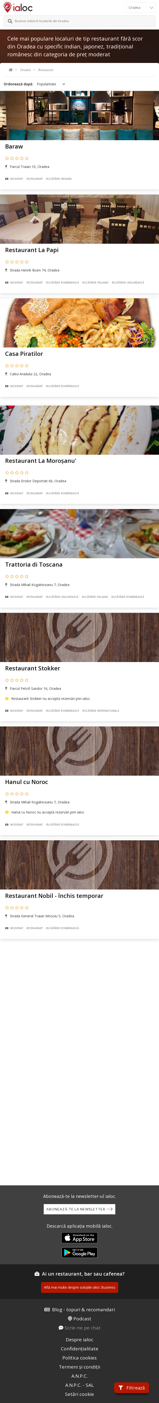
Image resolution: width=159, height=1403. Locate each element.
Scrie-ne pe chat (83, 1328)
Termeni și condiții (79, 1367)
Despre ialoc (79, 1339)
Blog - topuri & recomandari (83, 1309)
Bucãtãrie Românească (62, 282)
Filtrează (132, 1388)
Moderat (14, 179)
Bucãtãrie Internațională (100, 710)
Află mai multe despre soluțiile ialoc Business (79, 1287)
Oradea (25, 70)
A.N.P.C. (79, 1376)
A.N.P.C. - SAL (79, 1385)
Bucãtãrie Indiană (59, 179)
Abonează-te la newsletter (75, 1209)
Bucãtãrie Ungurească (128, 282)
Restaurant (45, 70)
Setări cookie (79, 1394)
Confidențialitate (79, 1348)
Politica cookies (79, 1358)
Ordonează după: (18, 84)
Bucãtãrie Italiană (95, 282)
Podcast (82, 1318)
